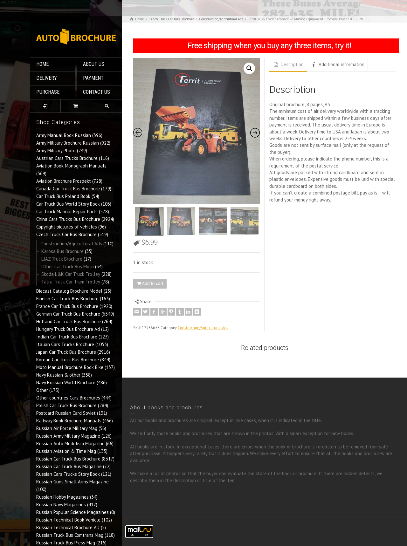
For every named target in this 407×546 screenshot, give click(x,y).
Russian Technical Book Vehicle (68, 520)
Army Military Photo (56, 150)
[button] (249, 68)
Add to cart (152, 283)
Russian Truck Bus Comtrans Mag (69, 535)
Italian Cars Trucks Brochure (65, 344)
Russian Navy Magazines (61, 505)
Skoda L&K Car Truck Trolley (70, 274)
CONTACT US (96, 92)
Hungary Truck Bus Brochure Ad (68, 329)
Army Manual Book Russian (63, 135)
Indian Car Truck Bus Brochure (66, 337)
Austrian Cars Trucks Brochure (67, 158)
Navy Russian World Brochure (65, 382)
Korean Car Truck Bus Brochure (67, 360)
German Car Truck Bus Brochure (68, 314)
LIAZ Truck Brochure (61, 259)
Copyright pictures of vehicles (66, 227)
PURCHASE (47, 92)
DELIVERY (46, 78)
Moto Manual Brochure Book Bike (69, 367)
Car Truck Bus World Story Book (68, 204)
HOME (42, 64)
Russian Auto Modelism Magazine (70, 443)
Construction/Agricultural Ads (71, 244)
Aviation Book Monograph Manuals (71, 166)
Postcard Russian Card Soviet (66, 413)
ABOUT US (93, 64)
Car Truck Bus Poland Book (63, 196)
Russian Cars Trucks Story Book (68, 474)
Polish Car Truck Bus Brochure (66, 405)
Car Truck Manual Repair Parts (67, 211)
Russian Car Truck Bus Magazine (69, 466)
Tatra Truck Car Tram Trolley (70, 282)
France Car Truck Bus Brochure (67, 306)
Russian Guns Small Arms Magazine (72, 482)
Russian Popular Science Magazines (72, 512)
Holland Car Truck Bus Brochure (68, 321)
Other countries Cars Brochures (68, 398)
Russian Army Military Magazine (68, 436)
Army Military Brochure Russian (67, 143)
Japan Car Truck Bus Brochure (66, 352)
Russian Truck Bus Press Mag (65, 543)
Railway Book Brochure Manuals (68, 421)
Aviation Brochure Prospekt (63, 181)
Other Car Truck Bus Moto (67, 266)
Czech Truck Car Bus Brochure (66, 234)
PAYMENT (93, 78)
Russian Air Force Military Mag (66, 428)
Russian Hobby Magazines (62, 497)
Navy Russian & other (58, 375)
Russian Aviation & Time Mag (66, 451)
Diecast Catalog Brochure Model (69, 291)
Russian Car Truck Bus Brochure (68, 459)
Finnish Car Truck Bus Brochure (67, 299)
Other (42, 390)
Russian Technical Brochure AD (68, 527)
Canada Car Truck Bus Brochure (68, 189)
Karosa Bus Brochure (62, 251)
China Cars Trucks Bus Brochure (68, 219)
